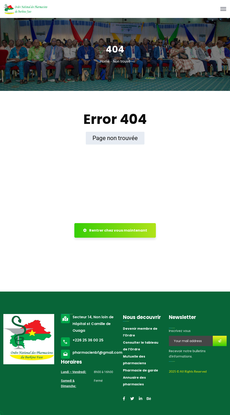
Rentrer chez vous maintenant (115, 230)
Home (104, 61)
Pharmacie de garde (140, 370)
